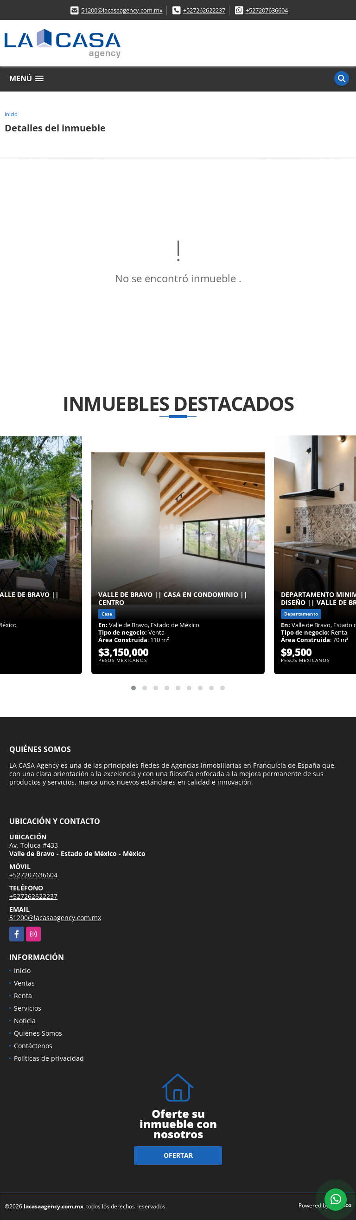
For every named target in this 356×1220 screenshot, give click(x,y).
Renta (23, 995)
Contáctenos (33, 1045)
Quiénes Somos (38, 1033)
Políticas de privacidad (49, 1058)
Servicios (27, 1008)
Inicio (11, 113)
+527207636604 (267, 10)
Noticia (25, 1020)
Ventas (24, 983)
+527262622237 (204, 10)
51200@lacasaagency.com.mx (122, 10)
